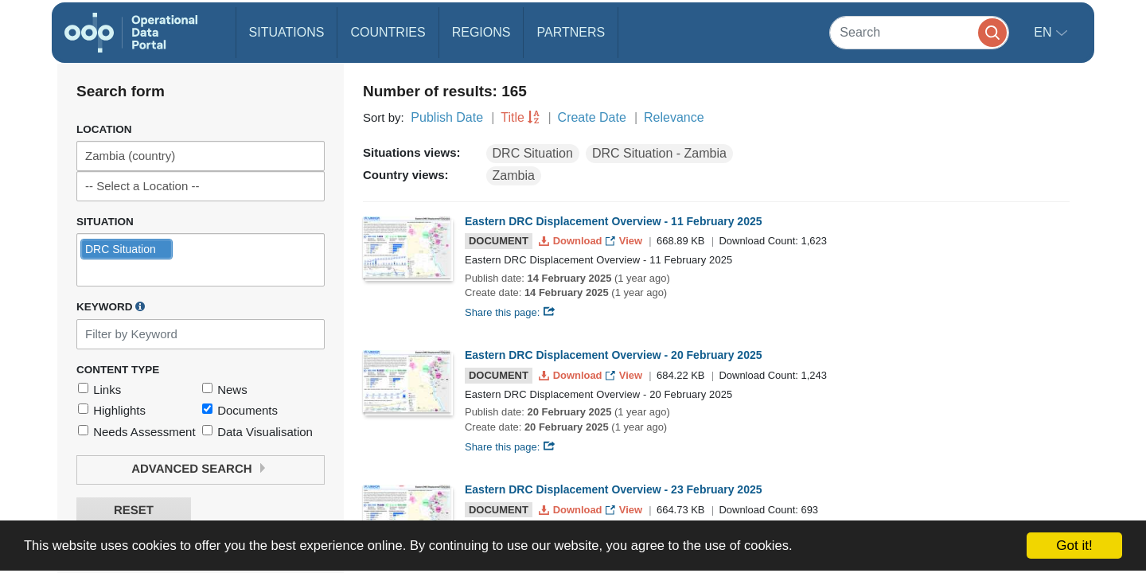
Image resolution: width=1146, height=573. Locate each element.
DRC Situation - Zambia (659, 153)
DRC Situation (533, 153)
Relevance (674, 117)
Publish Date (447, 117)
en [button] (1044, 32)
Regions (481, 32)
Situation (105, 222)
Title (512, 117)
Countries (387, 32)
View (625, 241)
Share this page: (510, 312)
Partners (570, 32)
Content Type (117, 370)
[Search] (919, 32)
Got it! (1074, 545)
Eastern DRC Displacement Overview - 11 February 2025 (613, 221)
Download (572, 241)
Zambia (514, 175)
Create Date (592, 117)
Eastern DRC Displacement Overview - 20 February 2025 (613, 355)
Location (104, 129)
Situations (287, 32)
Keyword (110, 306)
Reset (134, 510)
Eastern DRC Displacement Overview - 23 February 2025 (613, 489)
